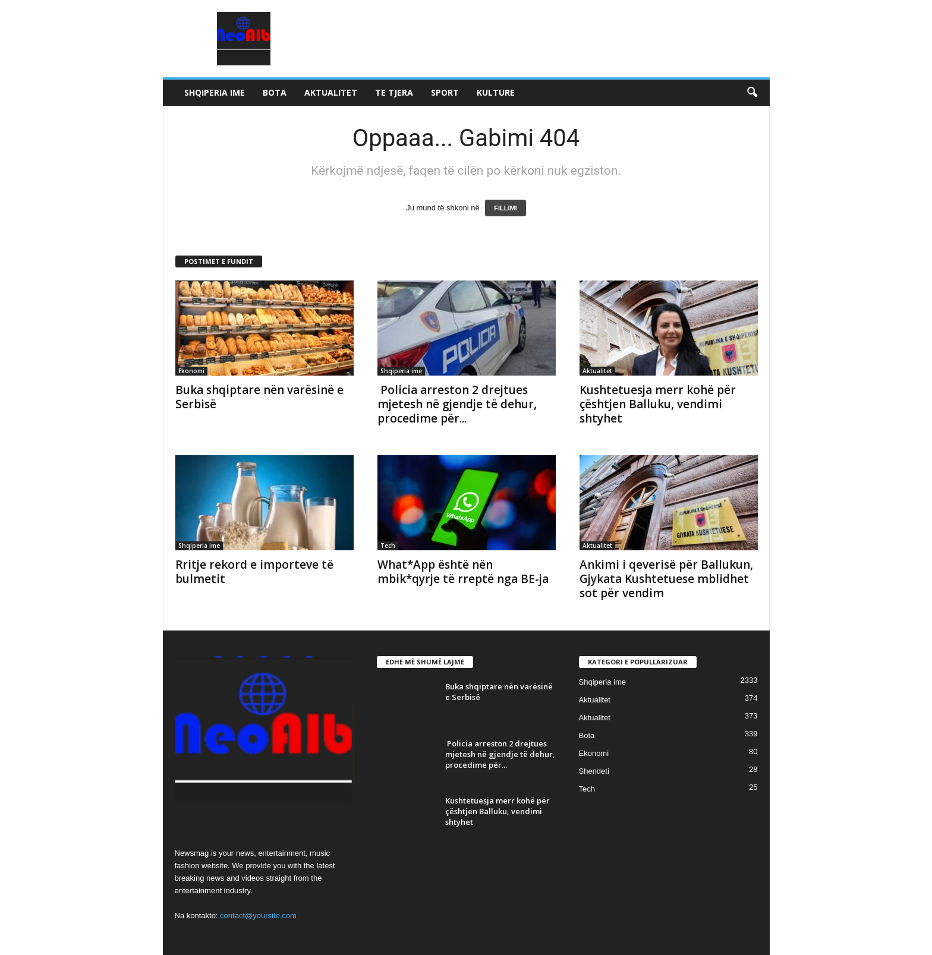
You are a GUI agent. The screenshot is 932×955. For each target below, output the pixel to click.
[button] (752, 93)
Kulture (496, 92)
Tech (387, 545)
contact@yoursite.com (258, 915)
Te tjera (394, 92)
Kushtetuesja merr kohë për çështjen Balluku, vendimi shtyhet (658, 404)
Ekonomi (191, 371)
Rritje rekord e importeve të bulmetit (254, 572)
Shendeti (594, 771)
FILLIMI (505, 208)
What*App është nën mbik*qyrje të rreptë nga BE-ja (463, 572)
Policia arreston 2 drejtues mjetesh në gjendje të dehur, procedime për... (457, 404)
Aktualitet (330, 92)
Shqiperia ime (214, 92)
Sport (445, 92)
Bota (274, 92)
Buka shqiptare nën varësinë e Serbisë (259, 397)
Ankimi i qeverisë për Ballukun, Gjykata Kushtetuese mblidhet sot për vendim (666, 579)
